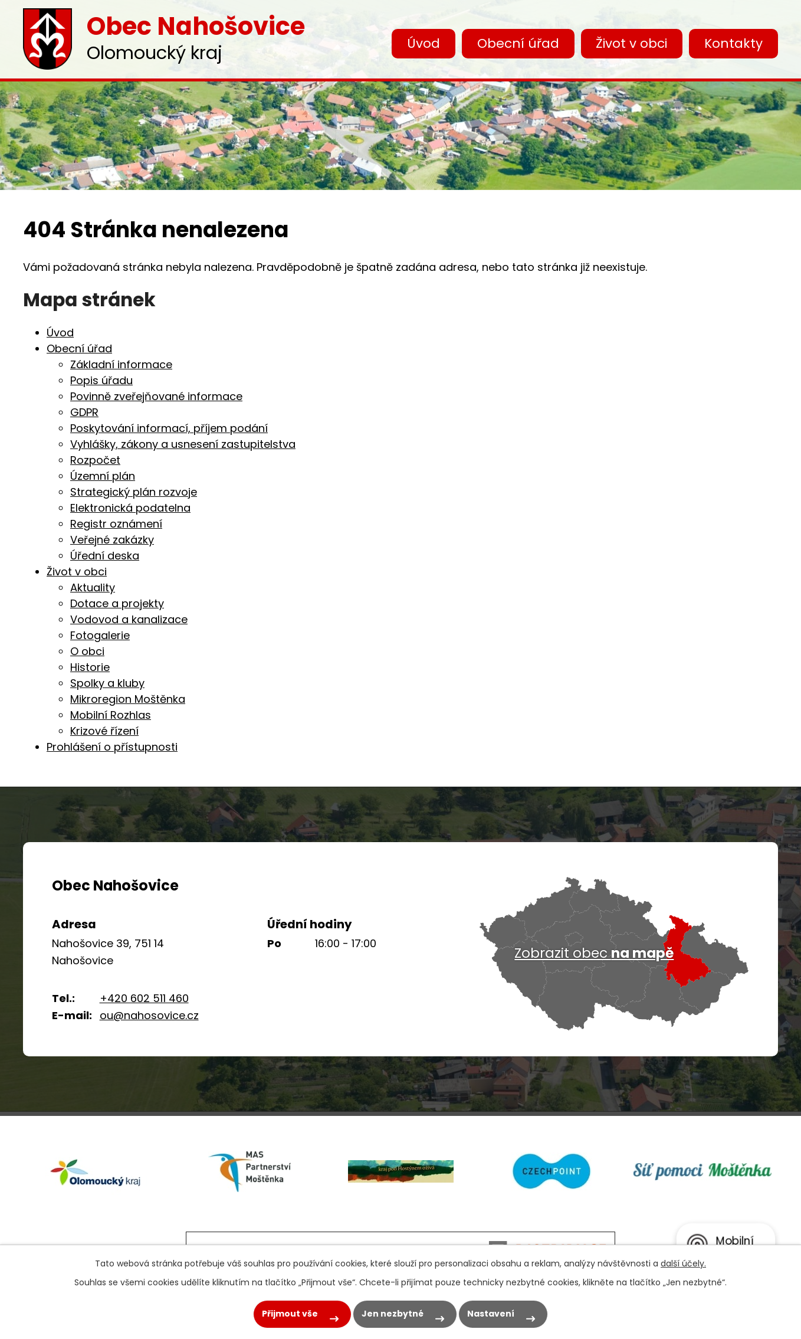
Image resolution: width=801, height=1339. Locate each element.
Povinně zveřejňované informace (156, 396)
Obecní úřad (518, 43)
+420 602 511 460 (144, 998)
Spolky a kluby (107, 683)
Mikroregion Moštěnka (127, 699)
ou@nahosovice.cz (149, 1015)
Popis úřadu (101, 380)
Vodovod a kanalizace (129, 619)
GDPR (84, 412)
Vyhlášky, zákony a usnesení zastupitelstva (183, 444)
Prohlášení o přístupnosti (112, 746)
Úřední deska (104, 555)
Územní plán (102, 476)
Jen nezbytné (393, 1314)
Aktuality (92, 587)
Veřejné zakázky (112, 539)
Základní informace (121, 364)
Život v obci (631, 43)
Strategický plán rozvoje (133, 491)
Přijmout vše (290, 1314)
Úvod (423, 43)
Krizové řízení (104, 730)
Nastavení (490, 1314)
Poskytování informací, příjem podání (169, 428)
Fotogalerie (100, 635)
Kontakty (733, 43)
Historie (90, 667)
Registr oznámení (116, 523)
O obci (87, 651)
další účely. (683, 1263)
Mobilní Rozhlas (110, 715)
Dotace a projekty (117, 603)
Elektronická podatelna (130, 507)
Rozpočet (95, 460)
